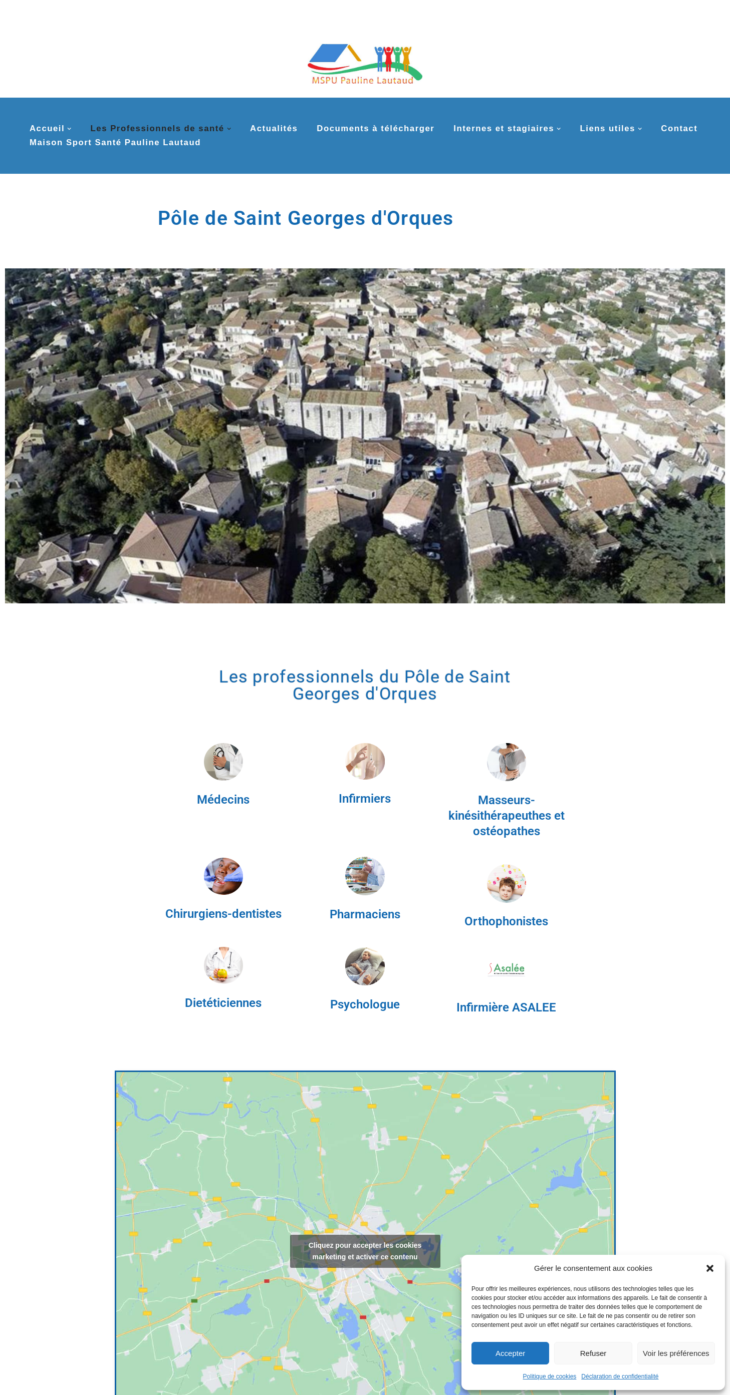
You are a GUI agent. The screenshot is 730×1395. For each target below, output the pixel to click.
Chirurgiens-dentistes (223, 914)
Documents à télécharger (375, 128)
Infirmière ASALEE (506, 1007)
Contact (679, 128)
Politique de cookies (550, 1376)
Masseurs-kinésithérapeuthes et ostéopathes (506, 815)
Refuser (593, 1353)
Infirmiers (365, 799)
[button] (710, 1268)
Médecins (223, 800)
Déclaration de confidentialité (619, 1376)
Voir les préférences (676, 1353)
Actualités (274, 128)
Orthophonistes (506, 921)
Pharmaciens (365, 914)
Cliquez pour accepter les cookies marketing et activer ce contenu (365, 1251)
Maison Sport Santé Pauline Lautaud (115, 142)
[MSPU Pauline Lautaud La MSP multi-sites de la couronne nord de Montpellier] (365, 59)
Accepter (510, 1353)
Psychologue (365, 1004)
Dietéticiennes (223, 1003)
